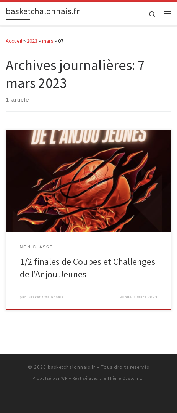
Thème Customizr (126, 378)
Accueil (14, 40)
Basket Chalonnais (46, 297)
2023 (32, 40)
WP (64, 378)
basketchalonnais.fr (71, 367)
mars (48, 40)
